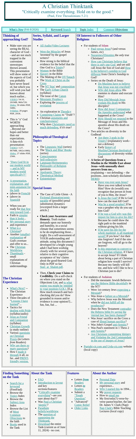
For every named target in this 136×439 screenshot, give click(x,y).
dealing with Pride (20, 310)
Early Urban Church (56, 89)
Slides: (13, 105)
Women (44, 70)
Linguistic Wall (54, 146)
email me (114, 395)
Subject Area (17, 402)
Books (13, 424)
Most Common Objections (16, 415)
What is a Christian (15, 229)
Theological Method (51, 175)
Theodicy (66, 111)
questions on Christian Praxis (20, 336)
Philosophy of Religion (53, 165)
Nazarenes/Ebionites (103, 55)
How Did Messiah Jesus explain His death (111, 101)
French (25, 193)
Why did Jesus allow (110, 90)
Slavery (44, 73)
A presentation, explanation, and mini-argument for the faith (20, 185)
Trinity (59, 67)
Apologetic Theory (50, 172)
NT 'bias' (50, 86)
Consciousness (48, 156)
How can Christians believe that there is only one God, (109, 63)
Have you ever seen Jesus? (113, 182)
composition (68, 86)
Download (44, 423)
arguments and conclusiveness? (54, 119)
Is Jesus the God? (108, 197)
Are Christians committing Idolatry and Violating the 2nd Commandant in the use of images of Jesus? (111, 337)
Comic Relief (82, 404)
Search (61, 29)
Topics (13, 395)
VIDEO (13, 99)
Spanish (14, 199)
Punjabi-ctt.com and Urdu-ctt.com (103, 346)
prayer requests (112, 392)
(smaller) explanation (20, 236)
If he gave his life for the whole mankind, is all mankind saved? (115, 233)
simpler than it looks (19, 217)
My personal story (20, 221)
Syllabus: (14, 110)
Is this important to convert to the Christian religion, (115, 250)
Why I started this (110, 388)
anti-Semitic (120, 324)
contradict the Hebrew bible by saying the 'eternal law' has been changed (111, 312)
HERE (94, 178)
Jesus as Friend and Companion (19, 318)
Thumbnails (16, 253)
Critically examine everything (49, 394)
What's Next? (17, 288)
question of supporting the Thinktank (47, 417)
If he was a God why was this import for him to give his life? (115, 215)
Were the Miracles (50, 51)
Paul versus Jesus (101, 48)
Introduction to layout (50, 382)
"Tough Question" (80, 397)
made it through (18, 353)
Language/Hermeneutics (54, 162)
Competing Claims (50, 114)
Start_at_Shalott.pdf (51, 266)
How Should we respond (112, 118)
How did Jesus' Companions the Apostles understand (114, 111)
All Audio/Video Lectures (54, 45)
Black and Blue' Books (58, 150)
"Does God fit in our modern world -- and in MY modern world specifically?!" (20, 168)
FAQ (41, 379)
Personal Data (107, 379)
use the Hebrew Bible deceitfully (109, 283)
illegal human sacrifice (112, 321)
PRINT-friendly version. (19, 360)
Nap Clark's (106, 408)
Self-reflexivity (48, 159)
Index (87, 29)
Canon (62, 96)
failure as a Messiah (116, 296)
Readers (81, 381)
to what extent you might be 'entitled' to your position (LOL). (56, 285)
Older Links (81, 408)
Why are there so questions (19, 347)
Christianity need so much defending (57, 126)
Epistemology (48, 178)
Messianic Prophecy (51, 99)
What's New (16, 29)
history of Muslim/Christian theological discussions (114, 150)
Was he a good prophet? (112, 204)
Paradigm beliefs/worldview (48, 410)
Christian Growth (20, 326)
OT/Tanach (68, 76)
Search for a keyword (17, 385)
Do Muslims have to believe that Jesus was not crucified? (114, 85)
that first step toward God (20, 210)
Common (116, 29)
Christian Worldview (18, 249)
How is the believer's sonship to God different (111, 71)
